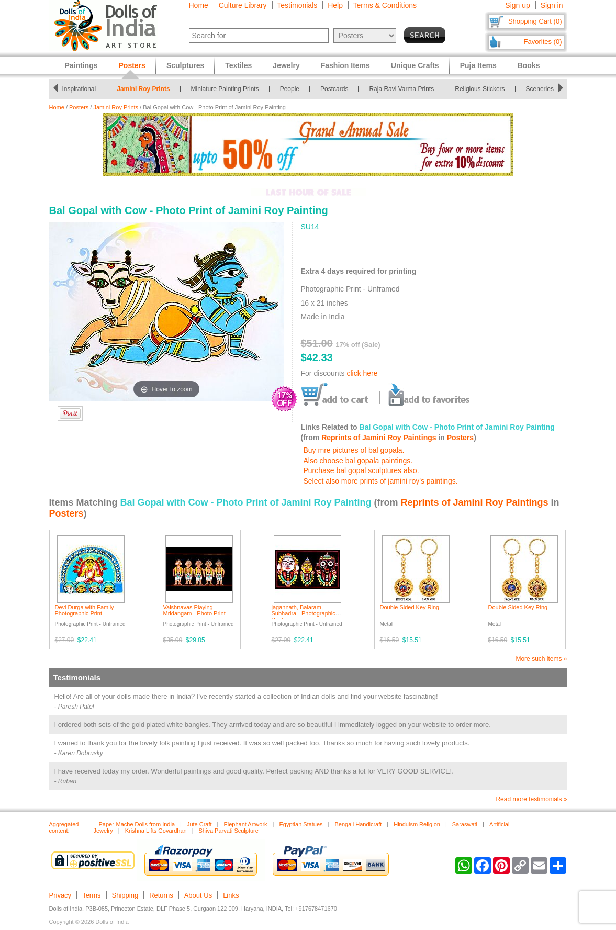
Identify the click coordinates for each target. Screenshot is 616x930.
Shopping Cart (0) (535, 21)
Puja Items (478, 65)
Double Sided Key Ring (410, 607)
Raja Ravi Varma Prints (403, 89)
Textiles (238, 65)
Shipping (125, 895)
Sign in (552, 5)
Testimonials (297, 5)
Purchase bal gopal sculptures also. (361, 470)
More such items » (541, 659)
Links (231, 895)
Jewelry (286, 65)
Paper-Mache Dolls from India (137, 824)
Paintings (81, 65)
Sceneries (542, 89)
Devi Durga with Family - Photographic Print (86, 610)
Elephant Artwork (245, 824)
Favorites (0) (543, 42)
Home (198, 5)
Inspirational (81, 89)
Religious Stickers (482, 89)
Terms (91, 895)
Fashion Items (345, 65)
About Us (198, 895)
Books (529, 65)
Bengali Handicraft (358, 824)
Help (335, 5)
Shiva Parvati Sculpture (229, 830)
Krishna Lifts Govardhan (156, 830)
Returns (161, 895)
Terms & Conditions (385, 5)
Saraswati (464, 824)
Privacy (60, 895)
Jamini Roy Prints (145, 89)
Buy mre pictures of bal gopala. (354, 450)
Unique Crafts (415, 65)
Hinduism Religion (417, 824)
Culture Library (243, 5)
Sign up (517, 5)
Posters (78, 107)
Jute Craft (199, 824)
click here (361, 373)
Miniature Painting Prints (227, 89)
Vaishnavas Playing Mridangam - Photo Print (194, 610)
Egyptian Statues (300, 824)
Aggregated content (64, 827)
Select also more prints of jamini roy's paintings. (381, 481)
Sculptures (185, 65)
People (291, 89)
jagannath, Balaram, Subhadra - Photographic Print (303, 613)
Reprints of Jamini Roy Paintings (378, 437)
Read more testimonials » (531, 799)
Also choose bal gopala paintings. (358, 460)
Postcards (336, 89)
